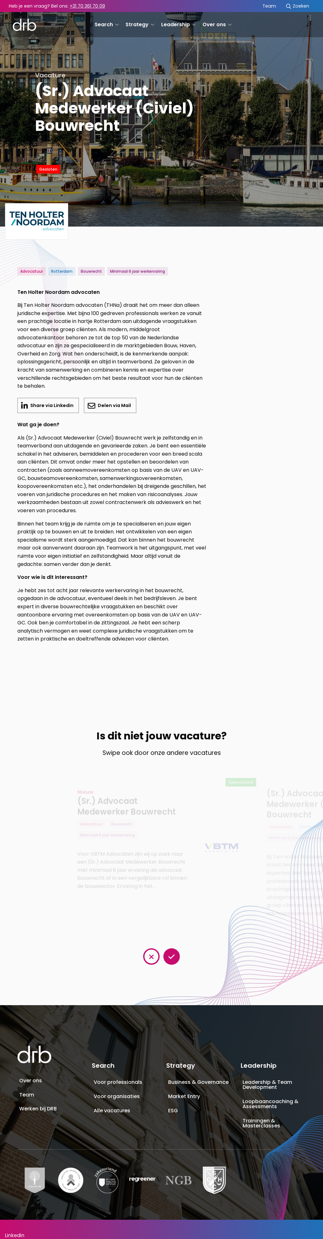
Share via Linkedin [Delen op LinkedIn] (54, 407)
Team (269, 6)
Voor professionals (118, 1082)
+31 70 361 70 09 (87, 6)
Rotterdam (62, 271)
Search (107, 24)
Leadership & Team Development (267, 1084)
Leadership (178, 24)
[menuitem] (269, 6)
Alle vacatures (112, 1110)
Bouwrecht (91, 271)
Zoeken (297, 6)
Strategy (140, 24)
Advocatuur (31, 271)
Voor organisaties (117, 1096)
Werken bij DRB (38, 1108)
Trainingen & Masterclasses (261, 1123)
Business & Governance (198, 1082)
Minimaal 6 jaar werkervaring (137, 271)
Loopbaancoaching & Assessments (270, 1104)
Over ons (217, 24)
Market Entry (184, 1096)
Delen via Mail (114, 405)
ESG (173, 1110)
